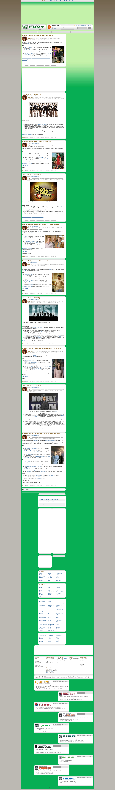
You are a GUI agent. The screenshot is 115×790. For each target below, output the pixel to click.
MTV (35, 302)
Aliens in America (37, 369)
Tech (28, 31)
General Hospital (59, 616)
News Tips (89, 25)
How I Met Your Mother (28, 53)
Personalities (55, 31)
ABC (61, 38)
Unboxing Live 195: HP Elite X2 (66, 720)
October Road (39, 478)
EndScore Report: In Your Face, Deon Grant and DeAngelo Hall (48, 752)
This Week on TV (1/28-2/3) (31, 298)
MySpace (82, 664)
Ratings (48, 39)
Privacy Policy (37, 665)
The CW (35, 39)
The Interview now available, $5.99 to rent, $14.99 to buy (71, 739)
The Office (40, 265)
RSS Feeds (37, 661)
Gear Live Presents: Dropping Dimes (67, 757)
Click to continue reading (36, 58)
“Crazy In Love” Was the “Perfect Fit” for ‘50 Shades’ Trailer (71, 740)
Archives (82, 31)
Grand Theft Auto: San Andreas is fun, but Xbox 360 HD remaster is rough (50, 708)
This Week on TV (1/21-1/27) (31, 385)
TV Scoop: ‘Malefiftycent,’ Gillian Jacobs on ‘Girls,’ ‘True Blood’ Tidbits (49, 731)
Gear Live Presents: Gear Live (43, 682)
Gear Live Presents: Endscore (43, 747)
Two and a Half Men (28, 274)
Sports (39, 31)
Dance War (28, 49)
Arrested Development (42, 609)
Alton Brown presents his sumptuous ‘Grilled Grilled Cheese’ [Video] (49, 770)
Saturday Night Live (50, 99)
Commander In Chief (51, 609)
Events (49, 31)
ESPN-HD (58, 587)
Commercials (58, 608)
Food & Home (42, 576)
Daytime (39, 178)
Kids (43, 38)
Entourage (41, 613)
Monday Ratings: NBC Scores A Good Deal (36, 141)
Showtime (50, 593)
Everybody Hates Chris (42, 352)
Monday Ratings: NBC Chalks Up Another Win (37, 35)
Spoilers (57, 641)
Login (54, 27)
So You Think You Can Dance (51, 625)
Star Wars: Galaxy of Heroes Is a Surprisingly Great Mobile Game (48, 707)
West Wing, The (51, 630)
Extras (40, 616)
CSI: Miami (51, 475)
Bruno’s (41, 331)
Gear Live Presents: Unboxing (67, 715)
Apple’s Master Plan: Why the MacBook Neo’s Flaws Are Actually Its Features (51, 688)
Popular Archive (38, 662)
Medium (39, 39)
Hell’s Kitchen (42, 601)
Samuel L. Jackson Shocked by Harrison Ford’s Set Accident (72, 741)
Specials (32, 98)
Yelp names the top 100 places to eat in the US (45, 772)
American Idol (61, 98)
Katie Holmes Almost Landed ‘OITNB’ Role (49, 499)
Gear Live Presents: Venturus (67, 779)
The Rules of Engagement (29, 468)
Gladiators (56, 442)
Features (41, 638)
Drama (43, 97)
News (49, 640)
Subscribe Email (82, 25)
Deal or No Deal (27, 47)
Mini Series (50, 577)
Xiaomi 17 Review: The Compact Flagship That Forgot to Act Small (60, 0)
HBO (33, 302)
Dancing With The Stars (32, 99)
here (48, 201)
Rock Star (50, 623)
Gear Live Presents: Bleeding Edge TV (67, 694)
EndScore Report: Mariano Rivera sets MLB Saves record (47, 751)
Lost (57, 302)
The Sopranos (59, 628)
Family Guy (50, 616)
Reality (53, 38)
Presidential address (31, 267)
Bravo (28, 302)
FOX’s (34, 355)
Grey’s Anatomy (42, 617)
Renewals (41, 641)
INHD (40, 590)
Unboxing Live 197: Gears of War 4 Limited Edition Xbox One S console (74, 717)
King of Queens (42, 619)
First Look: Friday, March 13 (65, 761)
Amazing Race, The (52, 603)
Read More (24, 60)
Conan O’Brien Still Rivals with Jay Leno (48, 501)
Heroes (49, 617)
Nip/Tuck (38, 99)
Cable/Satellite (50, 635)
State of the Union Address (37, 327)
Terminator (35, 440)
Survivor (56, 99)
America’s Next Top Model (53, 98)
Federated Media (72, 662)
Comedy (36, 38)
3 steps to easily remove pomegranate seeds (44, 773)
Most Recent (56, 681)
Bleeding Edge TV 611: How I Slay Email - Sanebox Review (71, 699)
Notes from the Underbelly (29, 470)
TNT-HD (49, 594)
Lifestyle (44, 31)
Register (54, 28)
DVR (49, 637)
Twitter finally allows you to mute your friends (69, 782)
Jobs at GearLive (49, 662)
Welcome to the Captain (45, 158)
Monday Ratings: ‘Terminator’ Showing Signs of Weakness (41, 348)
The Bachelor (42, 627)
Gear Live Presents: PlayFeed (43, 704)
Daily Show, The (59, 609)
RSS (76, 25)
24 (56, 601)
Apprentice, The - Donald (55, 179)
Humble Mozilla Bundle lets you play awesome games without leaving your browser (52, 709)
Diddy (39, 337)
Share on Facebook (40, 65)
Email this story (53, 65)
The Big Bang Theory (47, 366)
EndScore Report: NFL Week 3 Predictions (44, 749)
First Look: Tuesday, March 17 (66, 760)
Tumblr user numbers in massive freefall (68, 781)
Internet (40, 640)
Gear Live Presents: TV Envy (43, 726)
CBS (28, 39)
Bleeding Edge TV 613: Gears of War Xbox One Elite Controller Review (74, 696)
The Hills (58, 627)
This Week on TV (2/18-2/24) (31, 94)
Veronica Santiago (35, 37)
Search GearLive (38, 659)
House (54, 302)
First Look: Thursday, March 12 (66, 762)
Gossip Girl (26, 55)
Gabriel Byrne (36, 336)
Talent (57, 625)
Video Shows (62, 31)
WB (40, 596)
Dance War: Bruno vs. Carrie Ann (30, 362)
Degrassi (49, 611)
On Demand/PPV (59, 591)
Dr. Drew (59, 336)
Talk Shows (58, 580)
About (77, 31)
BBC (49, 586)
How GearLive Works (50, 659)
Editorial (57, 637)
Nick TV (39, 132)
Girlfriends (29, 471)
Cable (38, 98)
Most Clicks (64, 681)
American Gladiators (28, 155)
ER (48, 613)
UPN (57, 594)
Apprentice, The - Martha (59, 606)
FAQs (47, 661)
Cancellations (59, 635)
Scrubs (57, 623)
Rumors (49, 641)
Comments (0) (47, 65)
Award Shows (35, 97)
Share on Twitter (32, 65)
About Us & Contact (50, 658)
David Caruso (38, 475)
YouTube (82, 661)
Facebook (82, 660)
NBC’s (35, 356)
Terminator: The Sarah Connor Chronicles (32, 281)
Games (40, 38)
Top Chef (41, 630)
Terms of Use (37, 663)
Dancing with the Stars (42, 124)
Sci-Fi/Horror (57, 38)
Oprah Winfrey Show (59, 621)
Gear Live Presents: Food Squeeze (43, 768)
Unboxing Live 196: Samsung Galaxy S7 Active (69, 719)
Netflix (40, 591)
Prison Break (43, 39)
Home (24, 31)
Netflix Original (51, 591)
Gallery (72, 31)
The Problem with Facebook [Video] (67, 784)
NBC (33, 39)
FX (40, 98)
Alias (40, 603)
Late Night (47, 97)
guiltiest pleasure (27, 333)
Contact (87, 31)
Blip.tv (81, 665)
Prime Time (49, 38)
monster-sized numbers (50, 440)
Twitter (81, 663)
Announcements (42, 635)
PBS (40, 593)
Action (33, 38)
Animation (50, 573)
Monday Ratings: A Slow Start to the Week (36, 261)
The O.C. (41, 628)
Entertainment (34, 31)
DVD (40, 637)
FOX (30, 39)
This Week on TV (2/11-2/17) (31, 174)
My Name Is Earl (42, 620)
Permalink (26, 65)
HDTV (57, 638)
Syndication (58, 593)
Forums (68, 31)
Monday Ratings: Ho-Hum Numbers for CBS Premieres (40, 224)
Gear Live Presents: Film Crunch (67, 736)
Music (45, 38)
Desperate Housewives (58, 612)
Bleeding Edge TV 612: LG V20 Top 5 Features (69, 698)
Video (40, 643)
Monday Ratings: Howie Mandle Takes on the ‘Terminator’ (41, 433)
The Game (43, 471)
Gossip (54, 332)
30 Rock (49, 601)
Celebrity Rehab (30, 212)
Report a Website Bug (39, 666)
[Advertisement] (57, 13)
